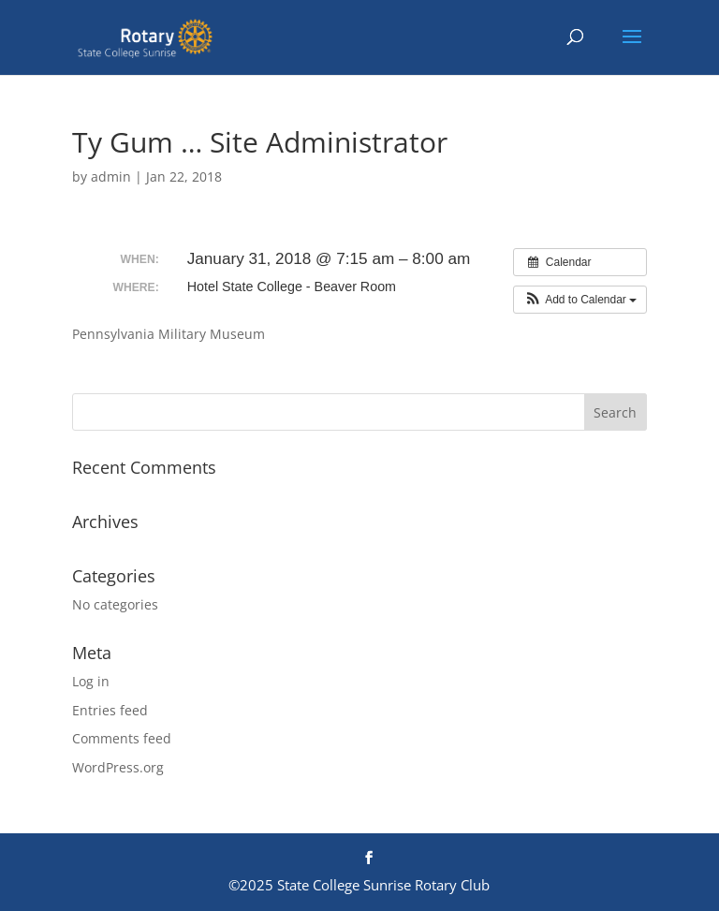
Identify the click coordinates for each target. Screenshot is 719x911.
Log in (91, 681)
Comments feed (121, 738)
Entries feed (110, 710)
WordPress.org (118, 767)
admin (111, 176)
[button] (580, 300)
